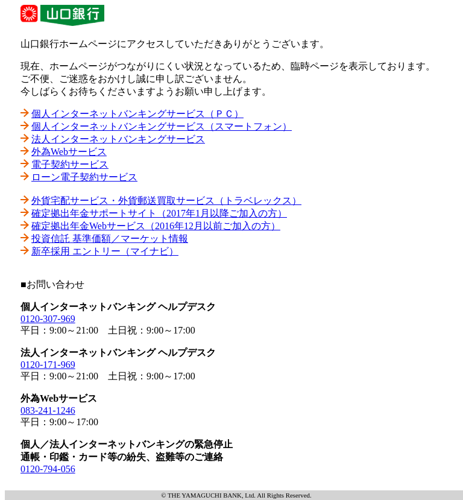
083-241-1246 (47, 410)
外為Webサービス (69, 152)
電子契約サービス (70, 164)
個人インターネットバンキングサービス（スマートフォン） (161, 126)
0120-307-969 (47, 319)
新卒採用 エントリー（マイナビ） (104, 251)
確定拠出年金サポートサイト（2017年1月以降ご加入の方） (159, 213)
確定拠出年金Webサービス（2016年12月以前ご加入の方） (155, 226)
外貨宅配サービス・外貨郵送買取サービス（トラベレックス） (166, 200)
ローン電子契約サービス (84, 177)
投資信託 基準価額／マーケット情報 (109, 238)
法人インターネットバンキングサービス (118, 139)
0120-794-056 (47, 469)
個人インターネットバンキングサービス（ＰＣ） (137, 114)
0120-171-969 (47, 364)
